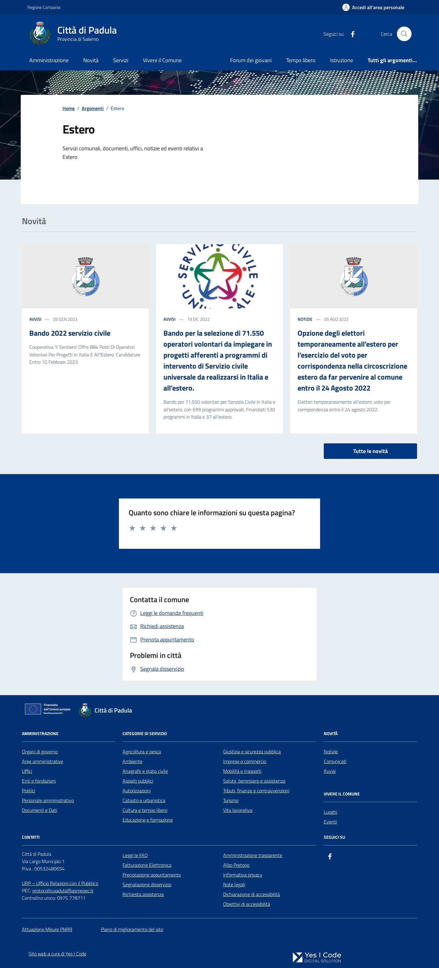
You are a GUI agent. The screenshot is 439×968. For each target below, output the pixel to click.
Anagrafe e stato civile (145, 771)
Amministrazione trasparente (252, 855)
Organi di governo (40, 751)
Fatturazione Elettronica (147, 865)
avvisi (35, 319)
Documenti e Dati (39, 810)
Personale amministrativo (48, 800)
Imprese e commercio (244, 761)
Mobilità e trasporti (242, 771)
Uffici (27, 771)
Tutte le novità (370, 451)
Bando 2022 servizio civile (69, 332)
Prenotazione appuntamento (152, 874)
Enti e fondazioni (39, 780)
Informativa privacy (242, 874)
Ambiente (132, 761)
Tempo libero (301, 60)
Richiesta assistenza (143, 894)
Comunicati (335, 761)
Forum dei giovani (251, 60)
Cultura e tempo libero (145, 810)
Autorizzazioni (137, 790)
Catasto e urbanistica (144, 800)
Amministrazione (49, 60)
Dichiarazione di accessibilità (251, 894)
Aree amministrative (42, 761)
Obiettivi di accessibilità (246, 904)
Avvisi (330, 771)
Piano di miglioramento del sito (132, 929)
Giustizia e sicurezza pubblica (252, 751)
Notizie (331, 751)
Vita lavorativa (237, 810)
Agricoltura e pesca (142, 751)
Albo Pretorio (236, 865)
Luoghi (330, 812)
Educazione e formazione (148, 819)
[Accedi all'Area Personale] (373, 7)
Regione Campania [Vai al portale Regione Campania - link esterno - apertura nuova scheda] (43, 7)
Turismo (230, 800)
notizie (305, 319)
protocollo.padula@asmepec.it (62, 890)
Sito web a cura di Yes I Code (57, 953)
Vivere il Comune (162, 60)
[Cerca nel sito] (404, 34)
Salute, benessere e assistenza (254, 780)
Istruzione (341, 60)
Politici (28, 790)
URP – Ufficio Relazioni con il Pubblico (60, 883)
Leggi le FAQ (135, 855)
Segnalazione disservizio (147, 884)
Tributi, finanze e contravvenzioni (256, 790)
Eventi (330, 821)
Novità (90, 60)
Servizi (120, 60)
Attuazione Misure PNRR (47, 929)
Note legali (234, 884)
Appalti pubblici (138, 780)
